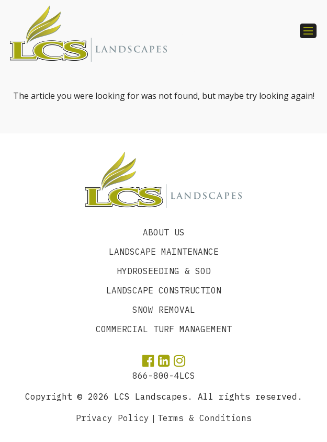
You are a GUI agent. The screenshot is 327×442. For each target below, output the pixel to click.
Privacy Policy (112, 418)
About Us (164, 232)
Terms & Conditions (204, 418)
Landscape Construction (163, 290)
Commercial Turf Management (164, 329)
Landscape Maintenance (164, 251)
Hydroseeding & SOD (164, 271)
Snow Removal (163, 309)
